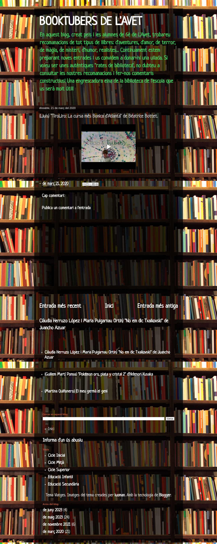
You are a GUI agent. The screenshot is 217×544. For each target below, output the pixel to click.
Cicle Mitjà (56, 463)
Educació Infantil (60, 477)
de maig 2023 (53, 517)
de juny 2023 (52, 510)
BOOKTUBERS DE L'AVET (90, 22)
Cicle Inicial (56, 456)
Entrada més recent (60, 306)
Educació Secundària (63, 484)
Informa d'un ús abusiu (63, 440)
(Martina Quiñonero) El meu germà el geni (76, 391)
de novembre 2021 (56, 524)
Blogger (165, 495)
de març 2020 (53, 532)
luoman (120, 495)
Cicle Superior (59, 470)
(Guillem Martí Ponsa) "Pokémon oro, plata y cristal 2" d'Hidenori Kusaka (99, 374)
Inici (109, 306)
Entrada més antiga (157, 306)
